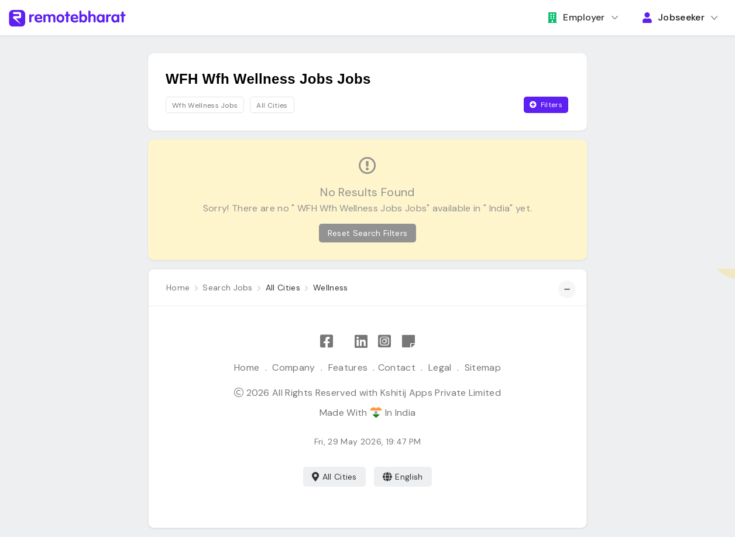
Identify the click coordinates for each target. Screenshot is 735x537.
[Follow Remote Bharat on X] (343, 341)
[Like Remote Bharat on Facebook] (326, 342)
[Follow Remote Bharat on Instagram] (384, 342)
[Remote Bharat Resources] (408, 342)
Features (348, 367)
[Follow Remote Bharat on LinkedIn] (361, 342)
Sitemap (483, 367)
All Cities (334, 476)
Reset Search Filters (367, 233)
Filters (546, 105)
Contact (396, 367)
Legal (440, 367)
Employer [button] (576, 17)
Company (293, 367)
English (403, 476)
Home (246, 367)
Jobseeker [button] (674, 17)
